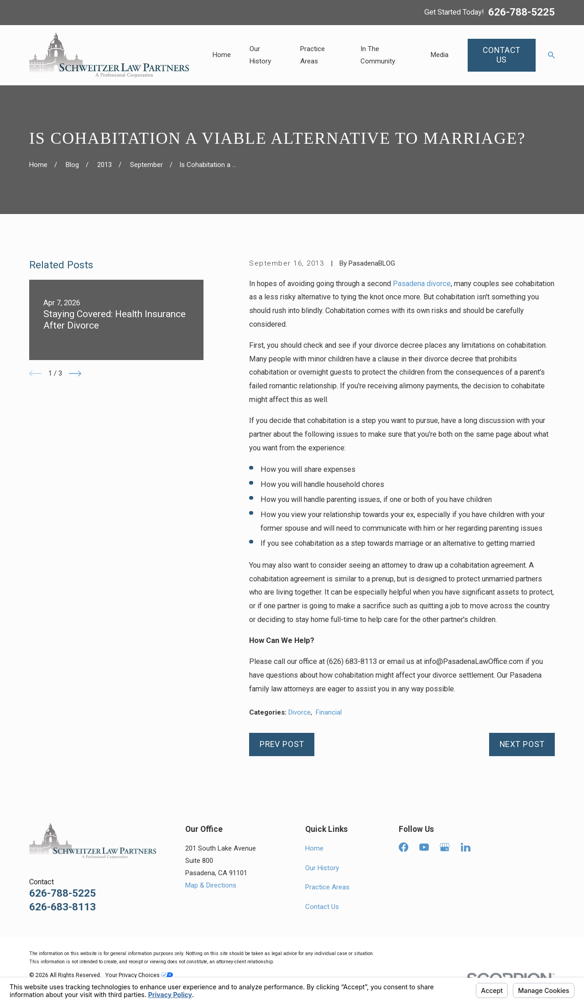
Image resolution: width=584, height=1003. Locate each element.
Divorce (299, 712)
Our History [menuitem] (260, 55)
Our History (322, 868)
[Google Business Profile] (444, 847)
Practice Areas (327, 887)
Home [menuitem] (222, 55)
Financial (329, 712)
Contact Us (322, 907)
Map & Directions (210, 885)
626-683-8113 (62, 907)
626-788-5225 (521, 12)
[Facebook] (403, 847)
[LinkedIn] (465, 847)
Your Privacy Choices (139, 975)
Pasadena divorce (422, 283)
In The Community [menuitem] (377, 55)
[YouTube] (424, 847)
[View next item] (75, 373)
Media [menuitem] (439, 55)
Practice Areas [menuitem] (312, 55)
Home (314, 848)
